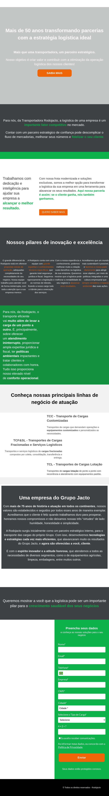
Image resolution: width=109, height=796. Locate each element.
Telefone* (63, 667)
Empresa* (63, 679)
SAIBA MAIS (54, 73)
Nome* (61, 644)
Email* (61, 656)
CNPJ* (61, 691)
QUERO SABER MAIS (53, 212)
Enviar (82, 757)
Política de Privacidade (70, 747)
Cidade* (62, 702)
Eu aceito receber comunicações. (77, 738)
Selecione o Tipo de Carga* (72, 714)
